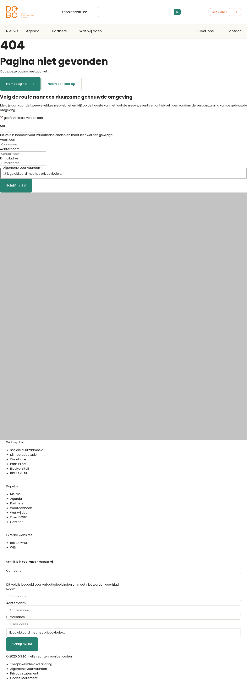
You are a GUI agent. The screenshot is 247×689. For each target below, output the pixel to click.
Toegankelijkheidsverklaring (31, 664)
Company (13, 570)
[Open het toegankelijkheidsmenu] (237, 12)
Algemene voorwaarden (28, 669)
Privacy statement (24, 673)
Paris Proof (18, 464)
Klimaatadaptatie (23, 454)
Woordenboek (21, 508)
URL (2, 125)
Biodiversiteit (19, 468)
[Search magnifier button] (177, 12)
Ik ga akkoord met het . (34, 173)
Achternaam (9, 149)
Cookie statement (24, 678)
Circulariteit (19, 459)
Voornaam (8, 139)
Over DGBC (18, 517)
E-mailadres (9, 158)
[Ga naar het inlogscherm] (220, 12)
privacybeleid (51, 173)
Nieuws (12, 31)
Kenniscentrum (74, 12)
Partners (59, 31)
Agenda (33, 31)
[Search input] (143, 12)
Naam (10, 589)
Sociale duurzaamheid (26, 450)
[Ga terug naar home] (20, 12)
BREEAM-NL (18, 473)
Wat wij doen (90, 31)
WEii (13, 547)
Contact (234, 31)
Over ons (206, 31)
